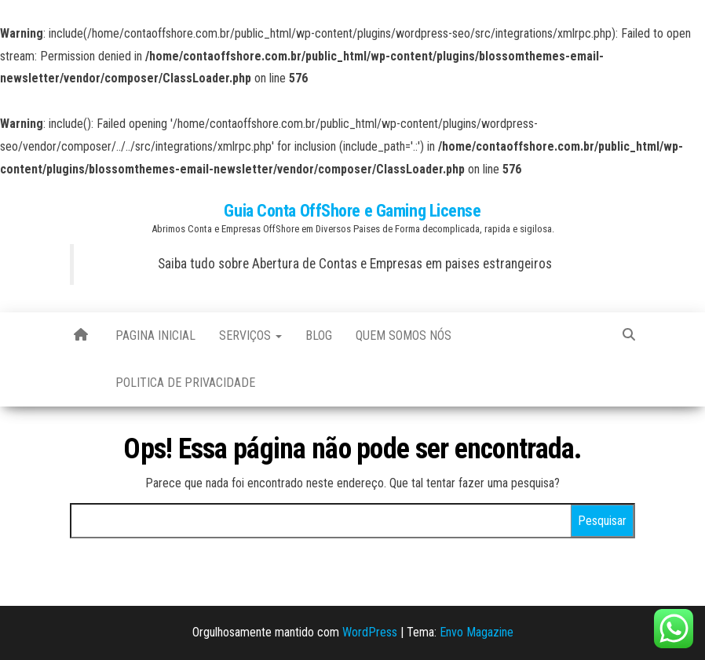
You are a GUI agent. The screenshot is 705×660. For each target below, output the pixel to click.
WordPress (369, 632)
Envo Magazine (476, 632)
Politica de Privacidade (185, 382)
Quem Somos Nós (403, 335)
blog (318, 335)
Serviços (250, 335)
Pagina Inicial (155, 335)
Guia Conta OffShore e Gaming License (352, 211)
